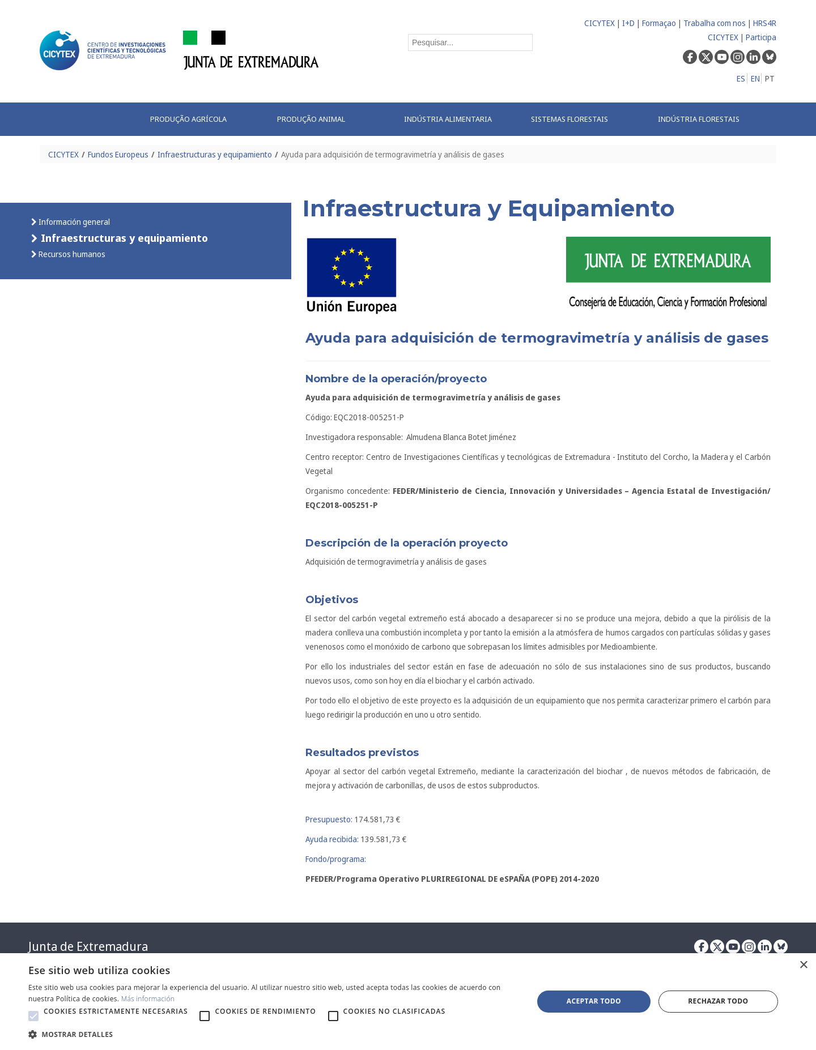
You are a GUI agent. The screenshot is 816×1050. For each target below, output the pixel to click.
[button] (33, 1016)
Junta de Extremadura (88, 946)
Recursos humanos (71, 254)
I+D (628, 23)
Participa (761, 37)
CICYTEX (599, 23)
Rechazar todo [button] (718, 1001)
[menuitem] (201, 119)
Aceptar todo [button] (594, 1001)
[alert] (408, 1001)
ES (741, 78)
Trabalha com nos (714, 23)
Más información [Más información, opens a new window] (148, 999)
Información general (73, 221)
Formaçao (659, 23)
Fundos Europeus (118, 154)
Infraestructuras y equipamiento (215, 154)
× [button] (803, 965)
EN (755, 78)
